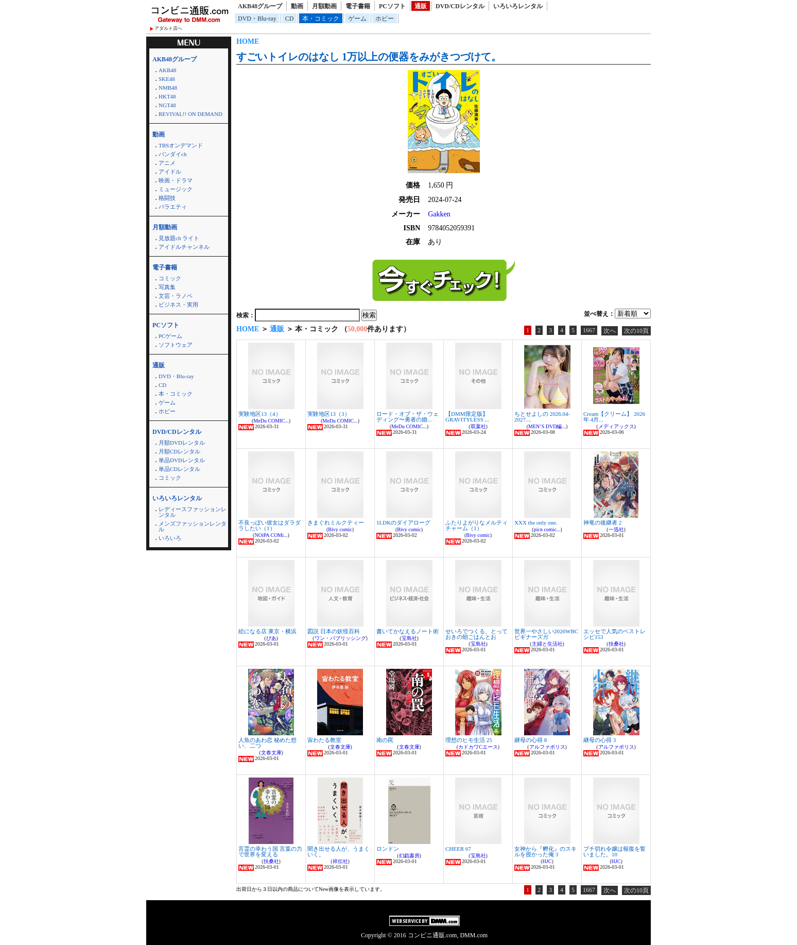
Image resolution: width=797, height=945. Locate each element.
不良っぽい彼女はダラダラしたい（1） (269, 525)
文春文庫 (271, 752)
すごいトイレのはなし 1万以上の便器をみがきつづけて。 (368, 56)
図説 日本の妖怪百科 (333, 631)
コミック (170, 278)
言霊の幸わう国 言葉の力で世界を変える (270, 851)
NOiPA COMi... (270, 535)
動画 (297, 6)
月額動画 (324, 6)
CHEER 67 (458, 849)
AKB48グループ (260, 6)
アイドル (170, 171)
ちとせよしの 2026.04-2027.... (542, 417)
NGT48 (167, 105)
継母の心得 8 (530, 740)
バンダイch (172, 154)
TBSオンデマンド (181, 145)
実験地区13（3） (328, 414)
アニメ (167, 163)
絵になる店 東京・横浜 (267, 631)
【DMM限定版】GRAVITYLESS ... (467, 417)
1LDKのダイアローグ (403, 522)
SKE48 (167, 79)
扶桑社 (616, 644)
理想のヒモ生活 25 (468, 740)
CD (289, 18)
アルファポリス (547, 747)
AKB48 (167, 70)
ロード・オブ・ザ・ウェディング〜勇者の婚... (407, 417)
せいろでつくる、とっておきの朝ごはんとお (476, 634)
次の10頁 (636, 330)
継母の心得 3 (599, 740)
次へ (609, 330)
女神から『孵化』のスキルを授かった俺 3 (545, 851)
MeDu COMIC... (270, 421)
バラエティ (173, 207)
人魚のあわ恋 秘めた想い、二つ (267, 743)
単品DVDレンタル (182, 460)
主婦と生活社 (547, 644)
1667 (589, 330)
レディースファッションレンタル (193, 512)
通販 (420, 6)
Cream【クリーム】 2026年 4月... (614, 417)
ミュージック (176, 189)
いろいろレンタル (518, 6)
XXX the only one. (536, 522)
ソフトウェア (176, 345)
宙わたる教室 (324, 740)
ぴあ (271, 638)
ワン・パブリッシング (340, 638)
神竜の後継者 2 (602, 522)
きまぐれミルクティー (335, 522)
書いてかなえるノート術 (407, 631)
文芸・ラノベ (176, 296)
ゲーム (357, 18)
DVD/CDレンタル (460, 6)
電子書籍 (357, 6)
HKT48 (167, 96)
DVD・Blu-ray (257, 18)
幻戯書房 (409, 855)
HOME (247, 41)
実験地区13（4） (259, 414)
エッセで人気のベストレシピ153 (614, 634)
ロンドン (387, 849)
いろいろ (170, 538)
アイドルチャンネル (184, 247)
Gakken (439, 214)
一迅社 (616, 529)
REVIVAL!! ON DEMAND (190, 114)
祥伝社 (340, 861)
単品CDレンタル (179, 469)
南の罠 (384, 740)
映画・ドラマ (176, 180)
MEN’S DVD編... (547, 426)
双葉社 (478, 426)
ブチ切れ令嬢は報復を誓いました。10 (614, 851)
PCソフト (392, 6)
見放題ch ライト (179, 238)
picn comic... (547, 529)
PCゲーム (170, 336)
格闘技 (167, 198)
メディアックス (616, 426)
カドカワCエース (478, 747)
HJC (547, 861)
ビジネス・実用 (178, 304)
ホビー (384, 18)
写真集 (167, 287)
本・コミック (320, 18)
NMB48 (168, 88)
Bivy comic (340, 529)
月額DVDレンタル (182, 443)
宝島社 (409, 638)
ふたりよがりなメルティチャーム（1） (476, 525)
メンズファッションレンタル (193, 526)
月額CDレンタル (179, 451)
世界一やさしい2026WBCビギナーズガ (546, 634)
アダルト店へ (168, 28)
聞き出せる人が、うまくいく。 (338, 851)
